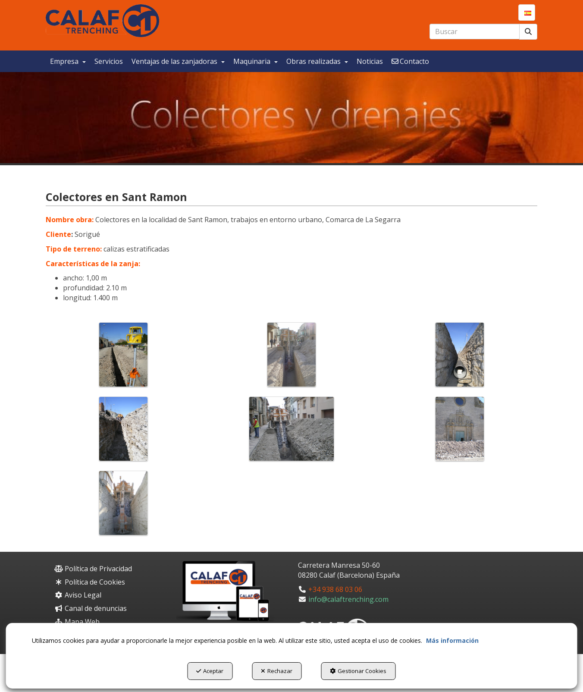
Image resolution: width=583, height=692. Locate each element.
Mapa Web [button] (77, 621)
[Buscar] (528, 32)
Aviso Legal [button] (77, 595)
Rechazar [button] (276, 671)
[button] (102, 20)
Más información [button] (452, 640)
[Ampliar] (123, 354)
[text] (474, 31)
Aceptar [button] (209, 671)
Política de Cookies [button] (89, 582)
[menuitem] (526, 12)
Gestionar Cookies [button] (358, 671)
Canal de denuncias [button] (90, 608)
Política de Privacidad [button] (93, 568)
